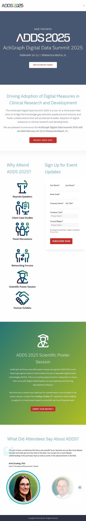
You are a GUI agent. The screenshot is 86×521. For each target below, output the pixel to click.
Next (80, 487)
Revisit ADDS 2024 (43, 140)
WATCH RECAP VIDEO (43, 65)
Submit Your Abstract (43, 409)
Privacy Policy (54, 232)
